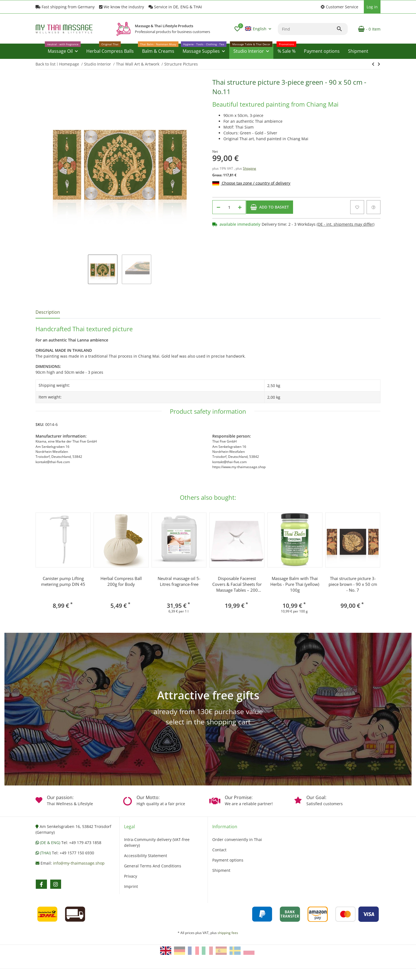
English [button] (255, 28)
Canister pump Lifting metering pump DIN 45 (63, 581)
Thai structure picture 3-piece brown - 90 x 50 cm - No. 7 (353, 584)
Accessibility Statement (145, 855)
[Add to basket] (269, 207)
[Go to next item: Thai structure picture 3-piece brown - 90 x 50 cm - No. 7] (373, 64)
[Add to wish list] (357, 207)
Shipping (249, 168)
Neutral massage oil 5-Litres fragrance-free (179, 581)
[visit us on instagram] (55, 884)
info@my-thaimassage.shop (79, 863)
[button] (339, 6)
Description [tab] (48, 312)
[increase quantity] (240, 207)
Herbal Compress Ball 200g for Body (121, 581)
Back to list (46, 64)
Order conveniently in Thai (237, 839)
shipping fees (228, 932)
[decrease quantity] (218, 207)
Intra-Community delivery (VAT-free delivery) (157, 842)
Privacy (130, 876)
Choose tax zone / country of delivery (251, 183)
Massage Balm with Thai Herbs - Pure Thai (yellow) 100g (294, 584)
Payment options (227, 860)
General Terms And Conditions (152, 865)
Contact (219, 849)
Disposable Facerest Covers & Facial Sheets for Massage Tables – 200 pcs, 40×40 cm (237, 584)
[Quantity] (229, 207)
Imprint (131, 886)
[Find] (307, 29)
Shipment (221, 870)
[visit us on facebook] (41, 884)
